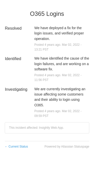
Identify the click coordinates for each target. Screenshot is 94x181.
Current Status (16, 146)
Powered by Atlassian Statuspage (66, 146)
